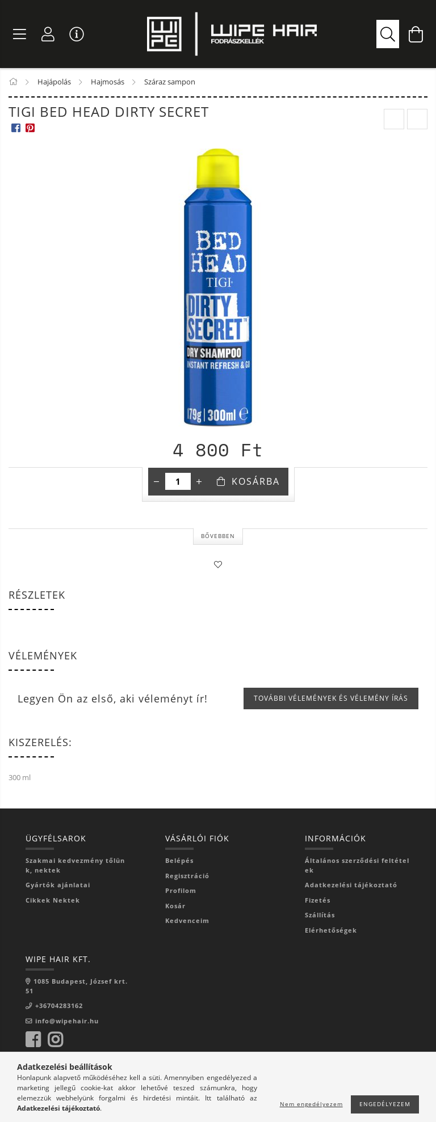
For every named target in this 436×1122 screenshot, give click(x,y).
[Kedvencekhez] (218, 564)
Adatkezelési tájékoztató (351, 884)
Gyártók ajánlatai (58, 884)
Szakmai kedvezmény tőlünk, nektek (75, 865)
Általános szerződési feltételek (357, 865)
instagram (55, 1039)
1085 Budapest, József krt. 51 (77, 986)
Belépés (179, 860)
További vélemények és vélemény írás (331, 698)
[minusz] (156, 481)
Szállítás (320, 915)
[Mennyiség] (178, 481)
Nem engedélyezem (311, 1104)
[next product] (417, 119)
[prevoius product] (394, 119)
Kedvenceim (187, 920)
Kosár (175, 905)
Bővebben (218, 536)
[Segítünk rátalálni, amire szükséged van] (387, 34)
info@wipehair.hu (67, 1021)
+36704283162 (59, 1005)
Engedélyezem (384, 1104)
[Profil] (48, 34)
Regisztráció (187, 875)
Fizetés (317, 900)
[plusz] (199, 481)
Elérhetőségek (331, 930)
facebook (33, 1039)
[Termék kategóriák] (20, 34)
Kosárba (256, 481)
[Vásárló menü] (76, 34)
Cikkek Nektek (53, 900)
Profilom (180, 890)
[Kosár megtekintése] (416, 34)
